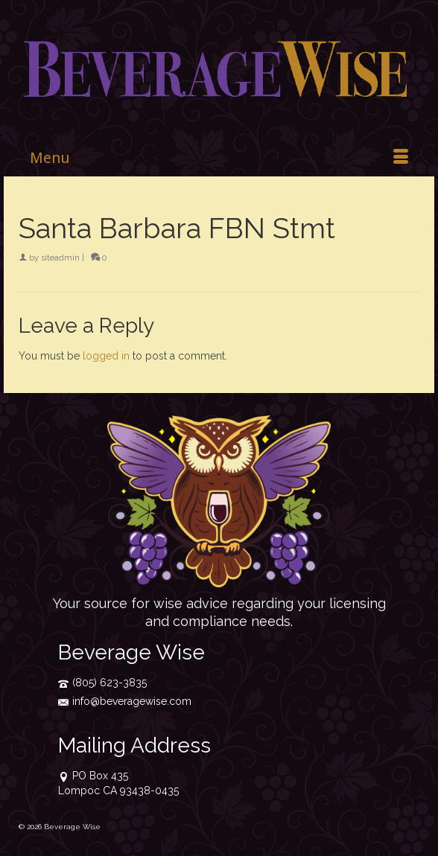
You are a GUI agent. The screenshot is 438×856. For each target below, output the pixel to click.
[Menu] (219, 157)
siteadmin (60, 258)
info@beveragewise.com (124, 701)
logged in (106, 356)
